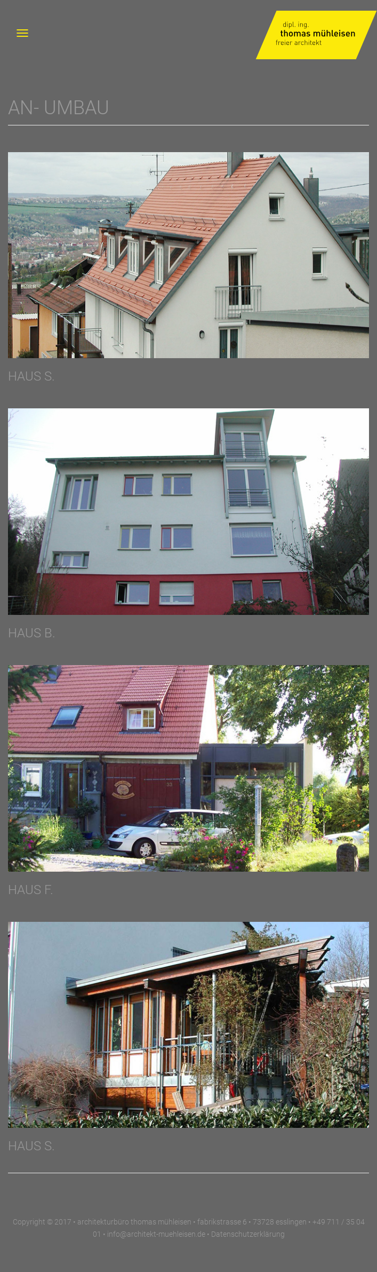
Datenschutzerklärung (248, 1234)
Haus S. (31, 1146)
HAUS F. (30, 889)
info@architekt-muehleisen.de (156, 1234)
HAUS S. (31, 376)
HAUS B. (31, 633)
